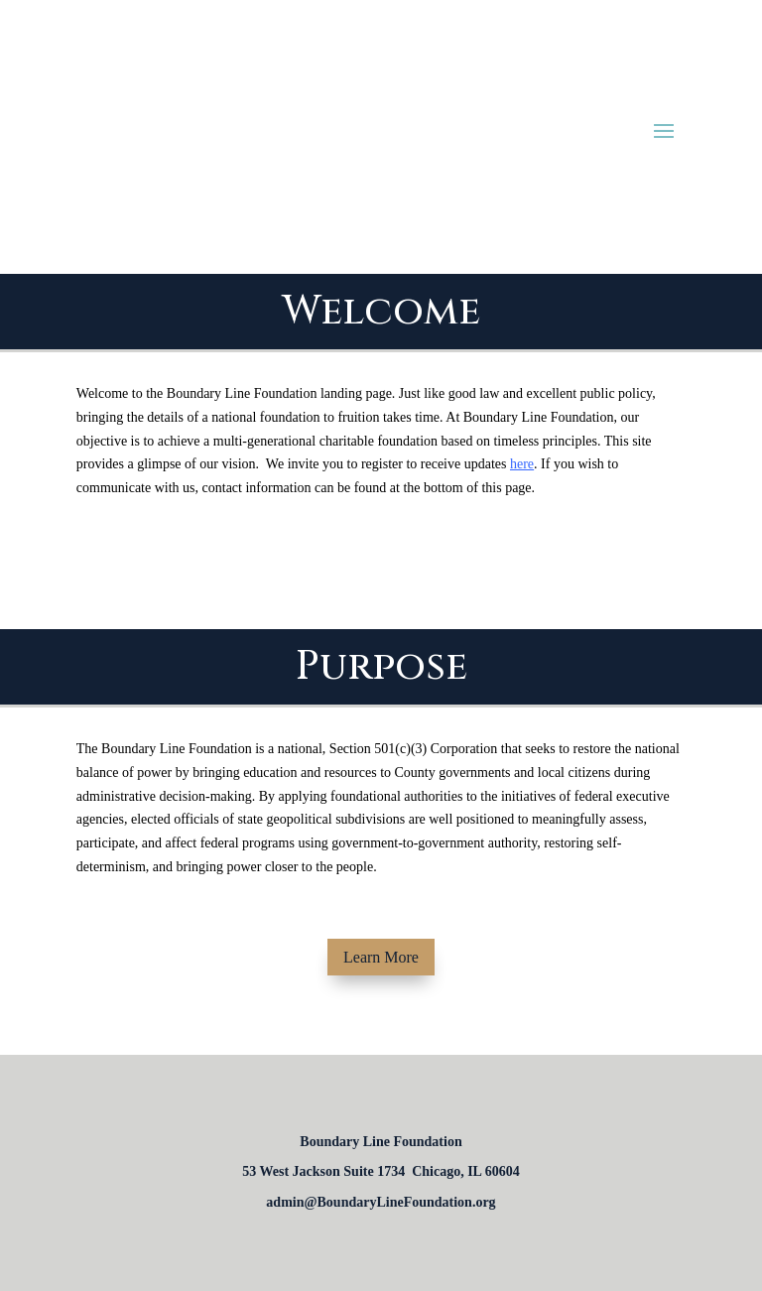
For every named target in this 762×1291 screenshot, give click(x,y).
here (522, 463)
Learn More (381, 957)
